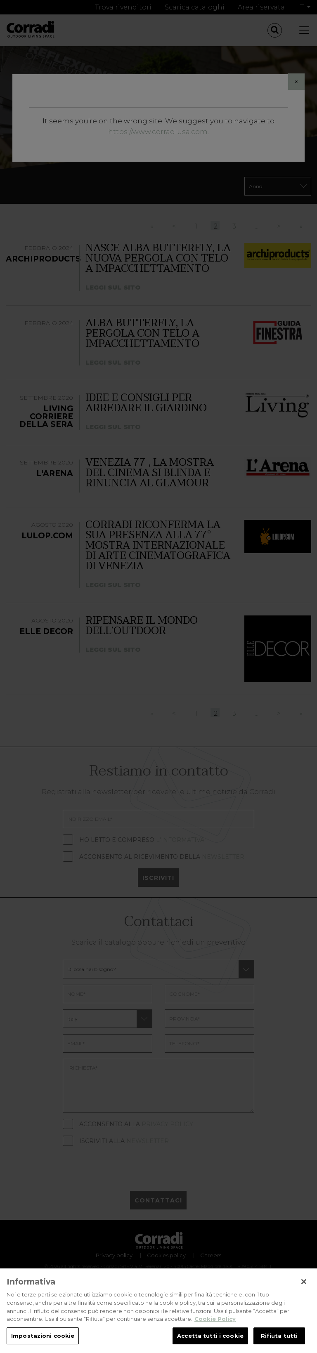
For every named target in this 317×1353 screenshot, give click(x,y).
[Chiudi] (304, 1293)
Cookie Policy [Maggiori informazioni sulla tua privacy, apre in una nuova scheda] (215, 1330)
